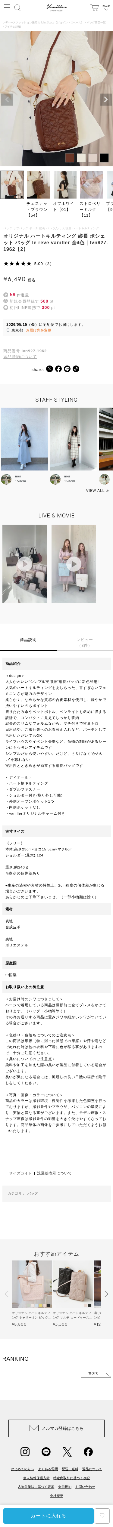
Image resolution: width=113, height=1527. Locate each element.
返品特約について (20, 356)
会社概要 (56, 1496)
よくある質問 (48, 1469)
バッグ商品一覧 (96, 22)
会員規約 (64, 1486)
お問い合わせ (85, 1486)
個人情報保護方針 (36, 1478)
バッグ (32, 1193)
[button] (7, 1293)
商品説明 (28, 639)
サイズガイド (20, 1173)
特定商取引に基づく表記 (71, 1478)
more (93, 1373)
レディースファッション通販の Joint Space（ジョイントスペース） (43, 22)
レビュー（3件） (84, 642)
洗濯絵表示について (54, 1173)
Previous (7, 100)
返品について (92, 1469)
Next (106, 100)
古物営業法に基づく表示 (36, 1486)
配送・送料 (70, 1469)
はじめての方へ (22, 1469)
